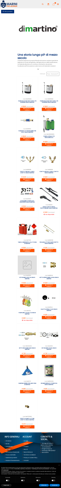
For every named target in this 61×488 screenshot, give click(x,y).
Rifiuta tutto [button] (43, 485)
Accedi (25, 441)
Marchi (25, 449)
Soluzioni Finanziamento (12, 460)
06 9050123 (47, 447)
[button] (42, 4)
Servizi (7, 444)
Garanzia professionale (12, 452)
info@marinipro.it (47, 449)
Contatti (26, 460)
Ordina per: (42, 74)
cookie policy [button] (5, 470)
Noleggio (8, 449)
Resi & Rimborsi (28, 452)
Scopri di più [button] (6, 485)
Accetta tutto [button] (54, 485)
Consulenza (8, 446)
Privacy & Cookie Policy (30, 457)
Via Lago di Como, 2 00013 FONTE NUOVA (47, 444)
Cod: (24, 99)
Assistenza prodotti (11, 457)
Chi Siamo (8, 441)
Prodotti (25, 446)
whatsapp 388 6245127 (48, 450)
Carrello (25, 444)
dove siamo (45, 452)
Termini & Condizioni (29, 455)
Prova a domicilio (10, 455)
